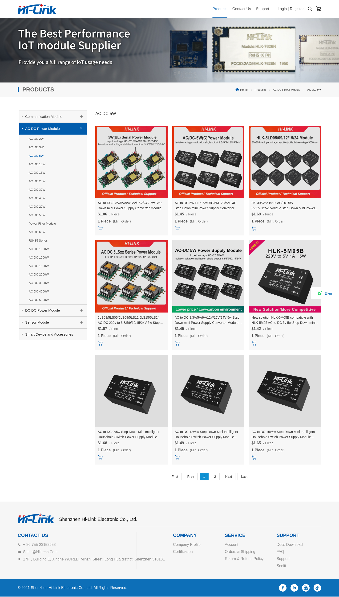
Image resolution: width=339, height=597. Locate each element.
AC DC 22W (37, 206)
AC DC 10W (37, 164)
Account (231, 545)
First (175, 476)
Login (282, 9)
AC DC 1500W (39, 266)
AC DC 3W (36, 147)
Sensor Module (56, 322)
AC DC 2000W (39, 274)
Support (261, 9)
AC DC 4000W (39, 291)
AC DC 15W (37, 172)
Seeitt (281, 566)
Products (217, 9)
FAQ (280, 552)
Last (244, 476)
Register (297, 9)
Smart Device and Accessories (49, 334)
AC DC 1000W (39, 249)
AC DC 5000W (39, 300)
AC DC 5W (314, 89)
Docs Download (290, 545)
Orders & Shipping (240, 552)
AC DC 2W (36, 138)
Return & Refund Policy (244, 559)
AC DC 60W (37, 232)
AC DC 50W (37, 215)
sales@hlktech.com (40, 552)
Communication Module (56, 116)
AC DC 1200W (39, 257)
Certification (183, 552)
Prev (190, 476)
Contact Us (239, 9)
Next (228, 476)
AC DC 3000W (39, 283)
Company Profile (187, 545)
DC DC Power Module (56, 310)
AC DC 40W (37, 198)
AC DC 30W (37, 189)
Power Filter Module (42, 223)
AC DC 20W (37, 181)
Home (244, 89)
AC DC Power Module (286, 89)
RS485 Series (38, 240)
